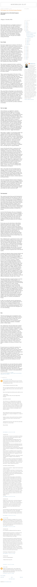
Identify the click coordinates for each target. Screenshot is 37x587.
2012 (26, 53)
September (28, 40)
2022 (26, 24)
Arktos (4, 373)
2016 (26, 47)
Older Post (21, 577)
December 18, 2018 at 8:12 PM (9, 432)
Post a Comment (3, 575)
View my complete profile (29, 99)
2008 (26, 58)
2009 (26, 57)
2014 (26, 50)
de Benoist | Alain (9, 373)
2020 (26, 27)
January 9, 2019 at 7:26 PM (8, 573)
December (28, 31)
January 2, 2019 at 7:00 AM (8, 564)
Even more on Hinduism (29, 34)
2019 (26, 29)
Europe (14, 373)
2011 (26, 54)
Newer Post (2, 577)
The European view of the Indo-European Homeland (11, 10)
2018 (26, 30)
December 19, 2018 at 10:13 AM (9, 515)
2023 (26, 23)
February (27, 44)
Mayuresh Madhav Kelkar (6, 379)
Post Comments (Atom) (7, 581)
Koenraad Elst (18, 4)
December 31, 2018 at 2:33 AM (9, 526)
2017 (26, 46)
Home (12, 577)
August (27, 41)
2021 (26, 26)
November (28, 38)
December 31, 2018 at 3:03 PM (9, 553)
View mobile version (12, 578)
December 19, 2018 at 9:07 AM (9, 496)
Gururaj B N (5, 517)
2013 (26, 51)
